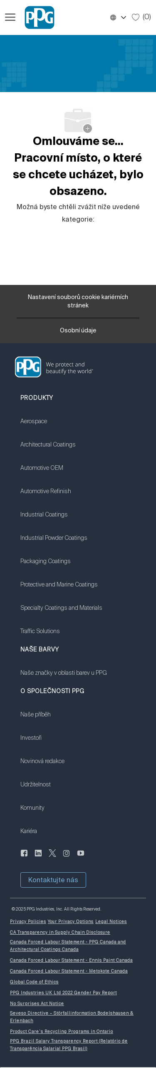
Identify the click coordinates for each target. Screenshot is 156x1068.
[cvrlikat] (52, 858)
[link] (61, 426)
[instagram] (66, 858)
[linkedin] (38, 858)
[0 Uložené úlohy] (141, 17)
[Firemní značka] (36, 17)
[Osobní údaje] (78, 332)
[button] (118, 17)
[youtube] (80, 858)
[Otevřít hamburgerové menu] (10, 17)
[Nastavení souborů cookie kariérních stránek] (78, 301)
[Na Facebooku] (24, 858)
